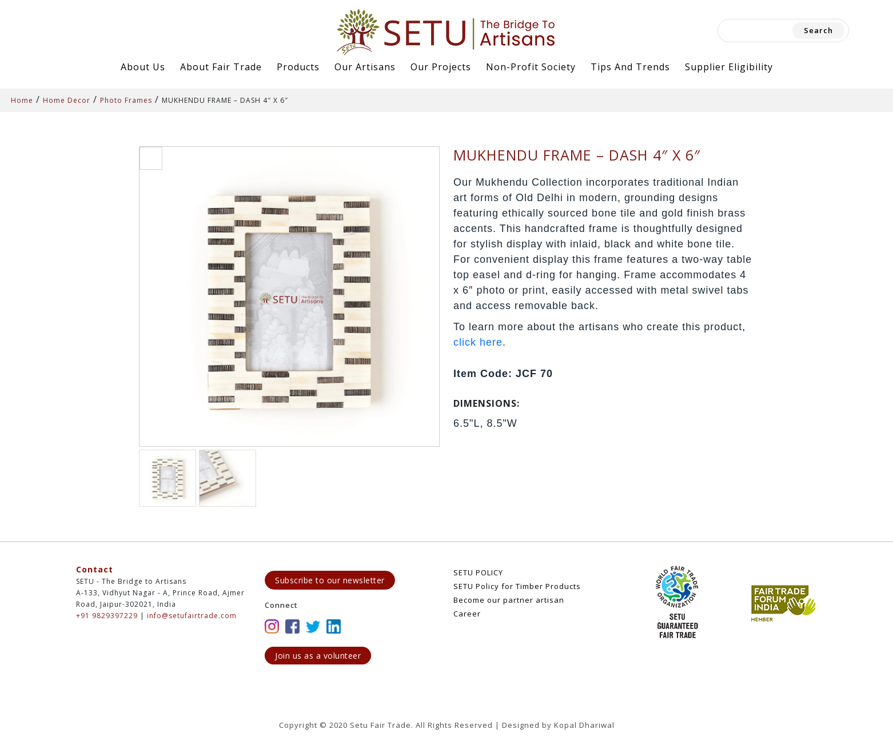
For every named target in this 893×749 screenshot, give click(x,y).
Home (22, 100)
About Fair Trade (221, 67)
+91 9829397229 (107, 615)
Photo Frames (126, 100)
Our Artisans (365, 67)
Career (467, 613)
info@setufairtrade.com (192, 615)
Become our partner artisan (508, 600)
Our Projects (440, 67)
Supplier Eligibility (729, 67)
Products (298, 67)
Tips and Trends (630, 67)
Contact (94, 569)
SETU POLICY (478, 572)
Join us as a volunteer (318, 655)
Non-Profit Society (531, 67)
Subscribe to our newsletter (330, 580)
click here (478, 342)
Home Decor (66, 100)
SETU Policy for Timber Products (517, 586)
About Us (143, 67)
